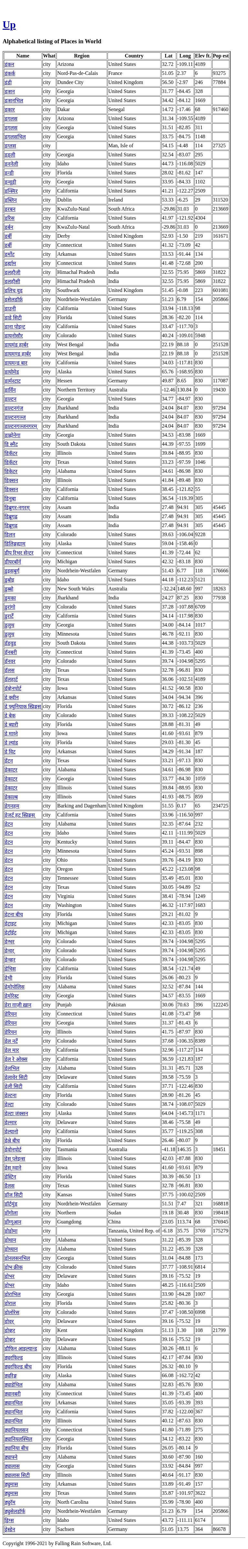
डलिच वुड (14, 290)
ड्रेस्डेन (10, 1529)
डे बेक (10, 715)
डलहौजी (12, 272)
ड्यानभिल (14, 1403)
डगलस (11, 118)
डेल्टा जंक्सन (16, 1113)
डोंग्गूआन (13, 1222)
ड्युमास (11, 1484)
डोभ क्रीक (14, 1267)
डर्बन (9, 227)
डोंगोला (11, 1213)
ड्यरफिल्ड (14, 1357)
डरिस (10, 218)
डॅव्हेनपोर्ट (13, 688)
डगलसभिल (15, 137)
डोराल (10, 1303)
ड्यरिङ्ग (11, 1375)
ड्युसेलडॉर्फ (15, 1511)
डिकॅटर (11, 453)
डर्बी (8, 236)
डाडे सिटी (13, 317)
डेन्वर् (9, 950)
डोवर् (9, 1321)
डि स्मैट (11, 444)
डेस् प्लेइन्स (15, 1158)
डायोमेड (12, 372)
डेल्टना (10, 1095)
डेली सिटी (13, 1086)
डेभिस (10, 969)
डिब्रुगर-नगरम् (17, 507)
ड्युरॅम (10, 1502)
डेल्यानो (11, 1131)
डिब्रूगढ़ (11, 525)
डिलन (10, 534)
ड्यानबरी (13, 1394)
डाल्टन (10, 399)
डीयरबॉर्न (13, 562)
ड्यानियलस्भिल (18, 1439)
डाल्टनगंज (14, 408)
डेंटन (9, 761)
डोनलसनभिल (17, 1258)
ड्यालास (12, 1466)
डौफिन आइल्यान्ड (21, 1348)
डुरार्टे (9, 616)
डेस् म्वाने (13, 1167)
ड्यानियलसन (16, 1430)
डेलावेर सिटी (16, 1077)
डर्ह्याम (10, 263)
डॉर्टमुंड (11, 1204)
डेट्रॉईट (10, 932)
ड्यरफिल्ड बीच (18, 1366)
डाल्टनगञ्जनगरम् (21, 426)
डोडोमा (11, 1231)
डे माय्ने (11, 733)
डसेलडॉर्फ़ (14, 299)
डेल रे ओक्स (16, 1059)
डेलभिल (12, 1068)
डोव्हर (10, 1330)
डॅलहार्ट (11, 679)
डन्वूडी (10, 182)
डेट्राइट (10, 923)
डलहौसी (12, 281)
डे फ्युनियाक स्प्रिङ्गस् (23, 706)
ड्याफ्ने (11, 1457)
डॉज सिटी (14, 1195)
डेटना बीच (14, 914)
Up (9, 24)
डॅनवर (10, 661)
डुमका (10, 598)
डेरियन (11, 1014)
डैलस (10, 1186)
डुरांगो (10, 607)
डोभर (10, 1276)
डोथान (10, 1240)
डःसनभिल (14, 100)
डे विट (10, 751)
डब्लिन (11, 200)
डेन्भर (10, 941)
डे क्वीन (12, 697)
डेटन (9, 824)
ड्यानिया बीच (16, 1448)
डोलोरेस (12, 1312)
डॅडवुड (10, 643)
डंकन (9, 64)
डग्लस (10, 146)
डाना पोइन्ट (15, 326)
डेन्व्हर (10, 959)
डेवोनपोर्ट (13, 1149)
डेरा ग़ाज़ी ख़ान (18, 1005)
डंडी (8, 82)
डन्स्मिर (11, 191)
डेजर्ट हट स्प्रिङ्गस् (20, 815)
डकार (10, 109)
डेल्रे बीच (12, 1140)
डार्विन (10, 390)
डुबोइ (9, 580)
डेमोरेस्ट (12, 996)
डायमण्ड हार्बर (18, 354)
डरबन (10, 209)
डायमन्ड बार (16, 363)
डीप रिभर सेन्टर (19, 553)
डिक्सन (11, 480)
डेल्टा (9, 1104)
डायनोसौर (14, 335)
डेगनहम (12, 806)
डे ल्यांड (11, 742)
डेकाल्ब (11, 797)
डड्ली (10, 155)
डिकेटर (11, 471)
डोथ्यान (11, 1249)
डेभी (8, 978)
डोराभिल (13, 1294)
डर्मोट (10, 254)
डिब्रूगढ (11, 516)
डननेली (11, 164)
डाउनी (10, 308)
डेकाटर (11, 770)
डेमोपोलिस (15, 987)
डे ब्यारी (11, 724)
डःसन (10, 91)
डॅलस (10, 670)
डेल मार (12, 1050)
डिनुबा (10, 498)
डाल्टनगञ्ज (15, 417)
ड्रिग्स (9, 1520)
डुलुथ (9, 625)
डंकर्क (10, 73)
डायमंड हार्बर (16, 345)
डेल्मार (11, 1122)
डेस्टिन (10, 1177)
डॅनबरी (11, 652)
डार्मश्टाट (13, 381)
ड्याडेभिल (14, 1385)
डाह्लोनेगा (12, 435)
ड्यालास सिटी (17, 1475)
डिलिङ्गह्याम (15, 543)
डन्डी (9, 173)
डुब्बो (9, 589)
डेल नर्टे (11, 1041)
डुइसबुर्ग (12, 571)
